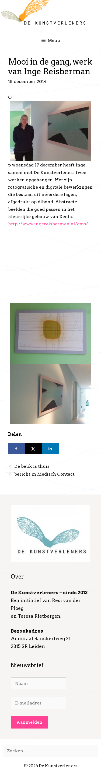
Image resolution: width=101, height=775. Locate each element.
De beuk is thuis (32, 466)
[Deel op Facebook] (16, 448)
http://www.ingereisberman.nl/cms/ (48, 223)
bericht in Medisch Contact (44, 474)
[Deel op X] (33, 448)
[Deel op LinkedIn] (50, 448)
